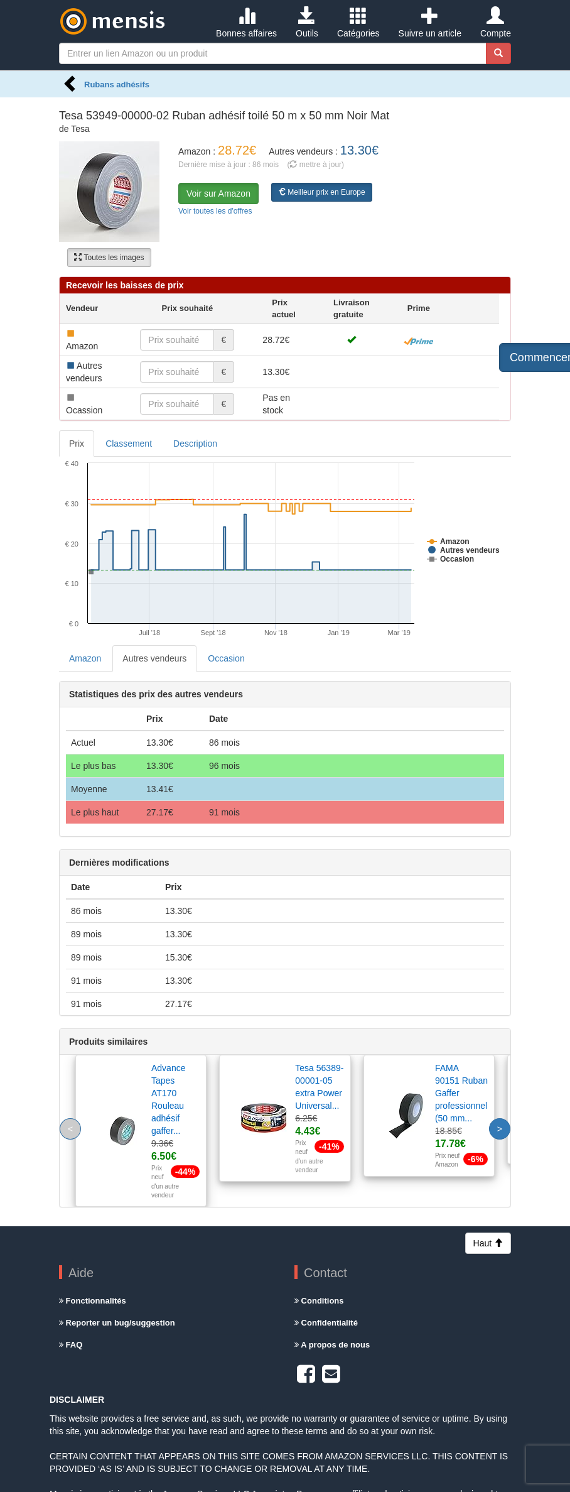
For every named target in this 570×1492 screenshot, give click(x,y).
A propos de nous (332, 1344)
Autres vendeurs (154, 658)
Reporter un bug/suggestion (117, 1322)
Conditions (319, 1300)
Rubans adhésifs (116, 84)
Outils (307, 22)
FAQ (70, 1344)
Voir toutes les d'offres (215, 211)
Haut (488, 1243)
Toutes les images (109, 257)
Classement (128, 443)
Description (195, 443)
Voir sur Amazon (218, 193)
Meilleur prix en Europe (321, 192)
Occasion (226, 658)
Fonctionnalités (92, 1300)
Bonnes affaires (246, 22)
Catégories (358, 22)
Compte (495, 22)
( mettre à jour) (315, 164)
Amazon (85, 658)
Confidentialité (326, 1322)
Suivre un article (430, 22)
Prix (76, 443)
